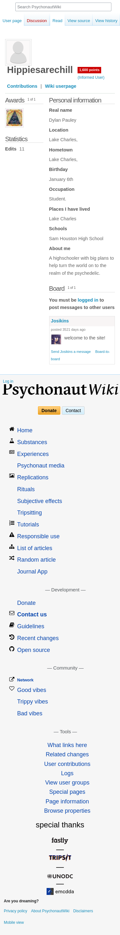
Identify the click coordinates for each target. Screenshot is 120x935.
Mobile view (14, 922)
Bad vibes (29, 713)
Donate (48, 410)
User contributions (67, 764)
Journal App (32, 571)
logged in (88, 300)
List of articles (34, 548)
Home (25, 430)
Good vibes (31, 690)
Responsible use (38, 536)
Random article (36, 560)
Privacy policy (15, 911)
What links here (67, 745)
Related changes (67, 754)
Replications (33, 477)
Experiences (33, 454)
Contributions (22, 86)
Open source (33, 650)
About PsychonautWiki (50, 911)
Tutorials (28, 524)
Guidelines (30, 626)
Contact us (32, 614)
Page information (67, 801)
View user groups (67, 782)
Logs (67, 773)
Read (50, 20)
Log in (8, 381)
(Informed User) (91, 77)
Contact (73, 410)
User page (12, 20)
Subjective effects (39, 501)
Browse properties (67, 811)
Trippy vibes (32, 701)
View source (71, 20)
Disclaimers (83, 911)
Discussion (37, 20)
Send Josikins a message (71, 352)
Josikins (60, 320)
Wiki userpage (60, 86)
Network (25, 680)
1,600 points (89, 70)
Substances (32, 442)
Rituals (26, 489)
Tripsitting (29, 512)
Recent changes (38, 638)
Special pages (67, 792)
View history (99, 20)
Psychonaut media (40, 465)
